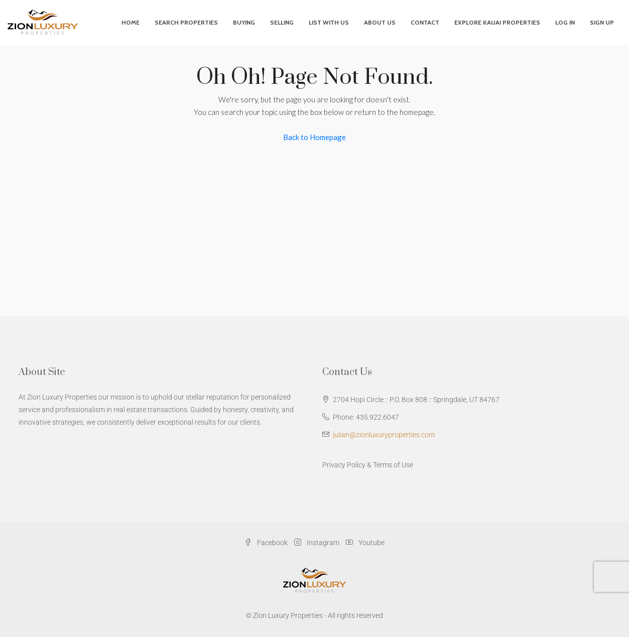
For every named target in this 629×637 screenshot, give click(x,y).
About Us (380, 22)
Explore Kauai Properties (497, 22)
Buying (244, 22)
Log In (565, 22)
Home (130, 22)
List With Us (329, 22)
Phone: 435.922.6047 (366, 417)
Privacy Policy (343, 465)
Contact (425, 22)
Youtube (365, 543)
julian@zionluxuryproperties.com (384, 435)
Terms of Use (393, 465)
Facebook (266, 543)
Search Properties (186, 22)
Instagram (317, 543)
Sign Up (602, 22)
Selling (282, 22)
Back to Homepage (314, 137)
